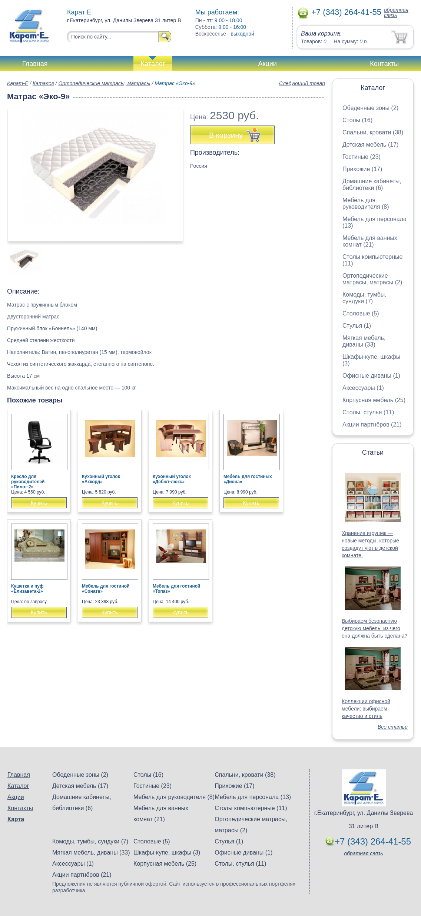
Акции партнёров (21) (372, 424)
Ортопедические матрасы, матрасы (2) (372, 279)
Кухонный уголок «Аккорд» (101, 479)
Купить (39, 503)
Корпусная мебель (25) (373, 400)
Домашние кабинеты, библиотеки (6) (371, 184)
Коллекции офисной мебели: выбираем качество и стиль (366, 708)
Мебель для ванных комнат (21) (369, 241)
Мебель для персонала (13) (253, 797)
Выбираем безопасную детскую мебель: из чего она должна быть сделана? (374, 628)
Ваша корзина (320, 33)
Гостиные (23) (361, 157)
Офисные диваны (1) (371, 375)
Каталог (153, 63)
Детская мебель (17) (370, 144)
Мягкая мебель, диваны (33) (363, 341)
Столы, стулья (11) (368, 412)
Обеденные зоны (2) (370, 108)
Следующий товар (302, 83)
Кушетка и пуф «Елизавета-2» (27, 589)
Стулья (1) (356, 325)
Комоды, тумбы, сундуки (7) (364, 297)
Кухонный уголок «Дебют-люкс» (172, 479)
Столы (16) (357, 120)
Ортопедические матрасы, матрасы (104, 83)
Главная (35, 63)
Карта (15, 819)
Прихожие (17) (362, 169)
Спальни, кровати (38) (372, 132)
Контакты (384, 63)
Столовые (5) (360, 313)
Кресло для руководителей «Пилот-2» (27, 481)
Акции (267, 63)
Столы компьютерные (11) (251, 808)
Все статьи (393, 727)
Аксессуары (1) (363, 388)
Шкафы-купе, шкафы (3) (166, 852)
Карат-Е (17, 83)
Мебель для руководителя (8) (365, 203)
